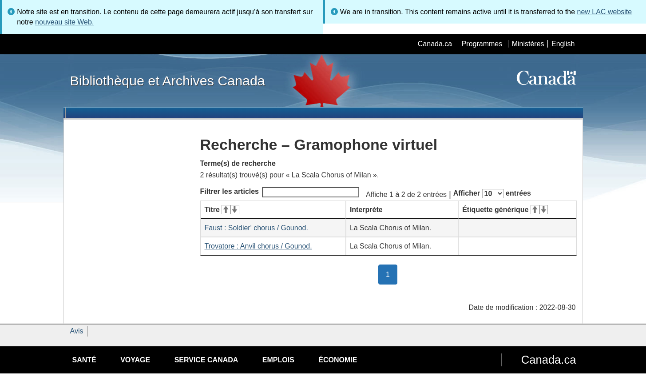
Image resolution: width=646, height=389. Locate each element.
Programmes (482, 44)
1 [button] (391, 273)
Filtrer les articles (280, 192)
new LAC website (604, 12)
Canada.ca (435, 44)
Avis (76, 331)
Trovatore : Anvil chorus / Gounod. (258, 246)
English (563, 44)
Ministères (528, 44)
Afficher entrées (492, 193)
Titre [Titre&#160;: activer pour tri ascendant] (222, 209)
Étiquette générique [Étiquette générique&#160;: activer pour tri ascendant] (505, 209)
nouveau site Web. (64, 22)
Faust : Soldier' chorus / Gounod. (256, 228)
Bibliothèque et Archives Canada (167, 80)
